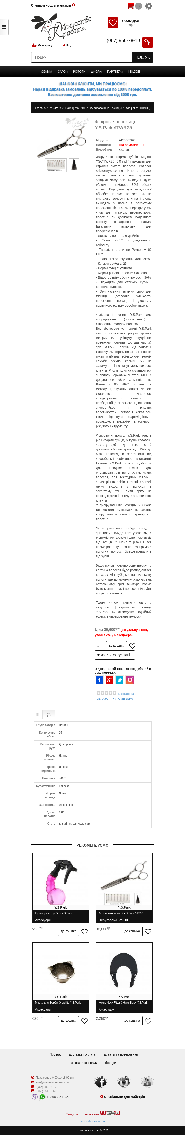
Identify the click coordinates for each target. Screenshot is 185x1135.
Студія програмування (92, 1113)
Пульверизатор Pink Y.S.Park (53, 915)
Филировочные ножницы (106, 108)
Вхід (67, 45)
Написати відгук (123, 698)
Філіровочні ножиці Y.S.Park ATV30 (121, 915)
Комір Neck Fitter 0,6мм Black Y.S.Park (123, 1004)
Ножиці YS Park (75, 108)
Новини (46, 71)
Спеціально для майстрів (51, 5)
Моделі (134, 71)
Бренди (110, 1063)
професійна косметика (92, 1121)
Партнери (115, 71)
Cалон (63, 71)
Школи (96, 71)
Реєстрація (46, 45)
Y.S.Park (56, 108)
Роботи (79, 71)
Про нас (55, 1054)
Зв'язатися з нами (84, 1063)
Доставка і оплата (82, 1054)
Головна (41, 108)
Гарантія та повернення (120, 1054)
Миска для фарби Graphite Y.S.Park (58, 1004)
